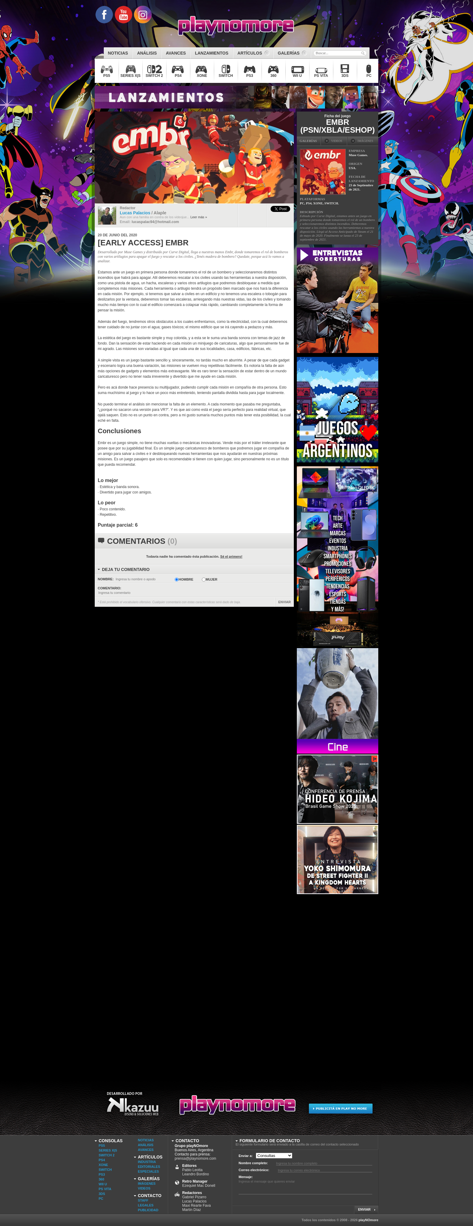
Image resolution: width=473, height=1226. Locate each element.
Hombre (186, 579)
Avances (146, 1150)
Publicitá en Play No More (340, 1107)
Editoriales (149, 1166)
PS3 (102, 1174)
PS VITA (105, 1189)
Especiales (148, 1171)
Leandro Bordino (195, 1174)
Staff (143, 1200)
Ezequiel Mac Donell (198, 1185)
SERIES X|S (108, 1150)
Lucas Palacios (194, 1201)
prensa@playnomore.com (195, 1158)
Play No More (236, 1107)
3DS (102, 1194)
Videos (144, 1188)
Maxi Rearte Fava (196, 1205)
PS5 (102, 1145)
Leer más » (198, 217)
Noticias (146, 1140)
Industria (147, 1162)
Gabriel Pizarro (194, 1197)
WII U (103, 1184)
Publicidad (148, 1210)
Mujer (211, 579)
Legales (146, 1205)
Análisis (145, 1145)
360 (101, 1179)
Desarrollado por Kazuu (132, 1107)
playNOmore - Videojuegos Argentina (236, 26)
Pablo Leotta (192, 1170)
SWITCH (105, 1169)
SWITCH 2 (107, 1155)
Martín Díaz (191, 1210)
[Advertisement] (342, 985)
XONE (103, 1165)
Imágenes (147, 1183)
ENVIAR (284, 602)
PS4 (102, 1160)
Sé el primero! (231, 556)
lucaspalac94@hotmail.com (155, 222)
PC (101, 1198)
